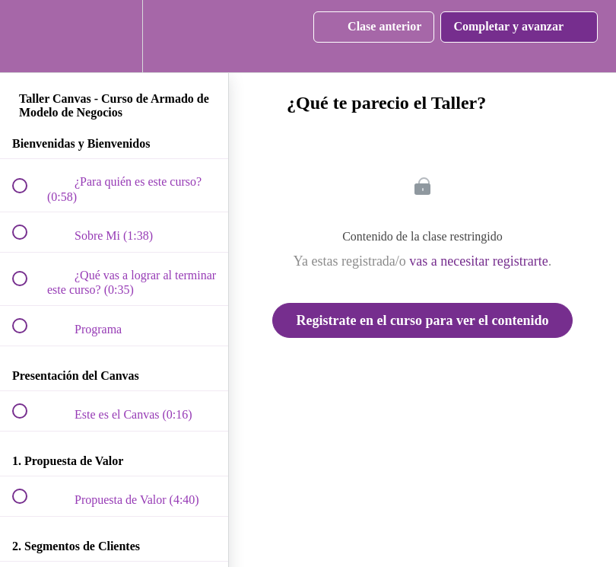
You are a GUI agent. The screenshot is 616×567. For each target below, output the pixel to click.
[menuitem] (114, 36)
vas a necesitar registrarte (478, 261)
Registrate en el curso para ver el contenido (422, 320)
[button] (28, 36)
